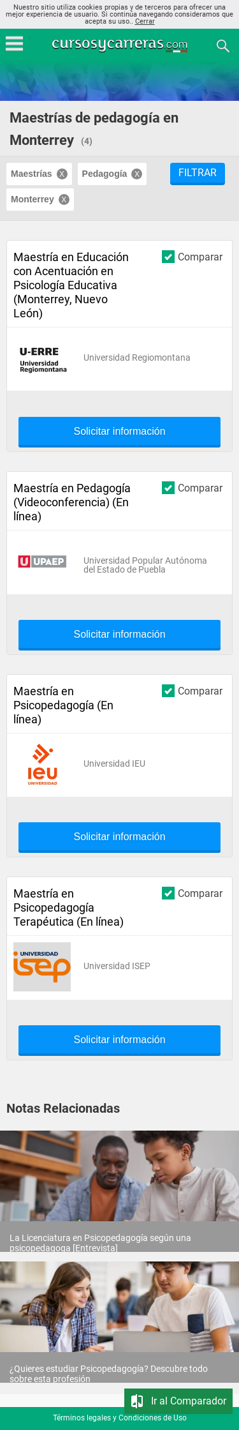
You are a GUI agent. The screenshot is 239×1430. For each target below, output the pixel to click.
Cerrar (145, 21)
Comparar (192, 256)
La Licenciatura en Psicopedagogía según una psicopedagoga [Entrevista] (100, 1243)
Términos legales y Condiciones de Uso (120, 1417)
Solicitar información (119, 431)
